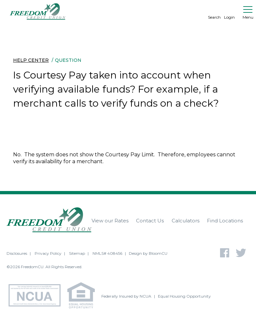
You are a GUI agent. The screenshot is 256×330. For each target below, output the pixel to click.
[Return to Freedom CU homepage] (38, 11)
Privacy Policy (48, 253)
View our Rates (110, 220)
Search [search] (214, 11)
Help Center (31, 60)
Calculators (185, 220)
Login (229, 11)
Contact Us (150, 220)
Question (68, 60)
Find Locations (225, 220)
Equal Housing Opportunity (184, 296)
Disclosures (17, 253)
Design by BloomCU (148, 253)
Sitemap (77, 253)
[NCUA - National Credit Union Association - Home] (37, 296)
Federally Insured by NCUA (126, 296)
